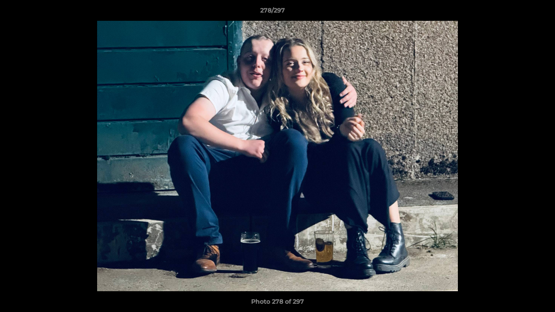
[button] (518, 12)
